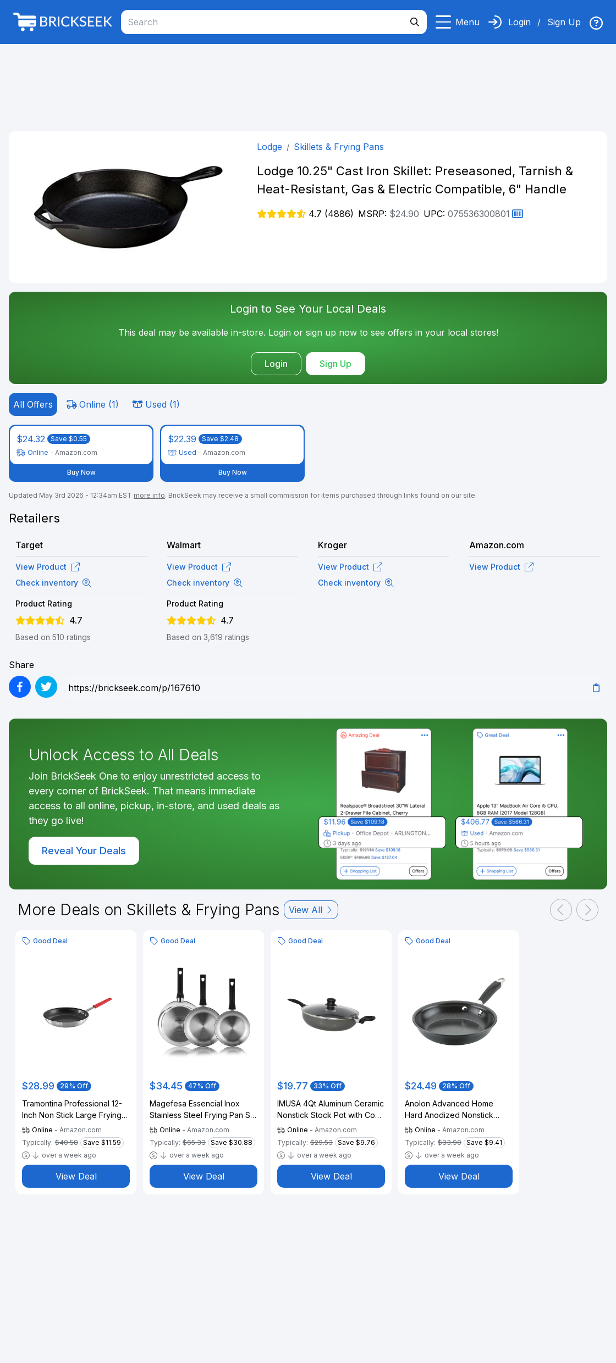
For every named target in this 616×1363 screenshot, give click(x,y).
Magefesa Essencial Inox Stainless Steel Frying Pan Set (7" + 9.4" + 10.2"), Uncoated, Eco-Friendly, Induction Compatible (203, 1110)
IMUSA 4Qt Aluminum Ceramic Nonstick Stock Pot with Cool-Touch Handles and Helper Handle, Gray (331, 1110)
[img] (596, 23)
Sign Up (564, 21)
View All (311, 909)
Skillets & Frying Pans (339, 146)
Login (519, 21)
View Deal (76, 1176)
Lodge (269, 146)
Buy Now (81, 472)
